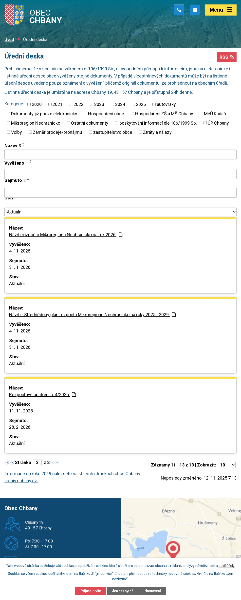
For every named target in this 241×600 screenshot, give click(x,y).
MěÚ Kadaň (215, 113)
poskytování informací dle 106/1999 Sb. (158, 122)
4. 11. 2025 (19, 250)
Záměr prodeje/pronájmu (57, 132)
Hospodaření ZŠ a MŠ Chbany (164, 113)
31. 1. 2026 (19, 267)
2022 (78, 104)
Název (12, 145)
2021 (57, 104)
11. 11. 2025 (21, 410)
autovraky (166, 104)
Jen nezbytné (122, 591)
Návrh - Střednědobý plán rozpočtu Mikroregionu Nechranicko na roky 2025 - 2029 (92, 314)
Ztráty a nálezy (157, 132)
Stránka (23, 462)
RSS (227, 57)
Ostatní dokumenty (89, 122)
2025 (141, 104)
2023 (99, 104)
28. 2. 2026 (19, 427)
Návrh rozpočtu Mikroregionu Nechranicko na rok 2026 (65, 234)
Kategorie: (14, 103)
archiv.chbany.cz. (21, 480)
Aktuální (17, 283)
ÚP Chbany (218, 122)
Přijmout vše (90, 591)
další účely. (227, 566)
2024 (120, 104)
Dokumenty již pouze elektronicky (44, 113)
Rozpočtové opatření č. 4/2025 (42, 394)
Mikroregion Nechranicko (35, 122)
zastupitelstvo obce (112, 132)
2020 (37, 104)
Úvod (9, 39)
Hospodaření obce (106, 113)
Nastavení (153, 591)
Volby (16, 132)
